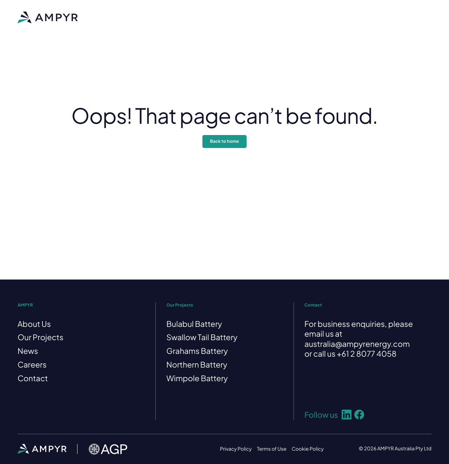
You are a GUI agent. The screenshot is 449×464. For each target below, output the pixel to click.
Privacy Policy (236, 448)
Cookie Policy (308, 448)
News (230, 17)
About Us (153, 17)
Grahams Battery (197, 351)
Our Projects (193, 17)
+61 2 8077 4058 (366, 353)
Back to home (224, 141)
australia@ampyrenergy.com (357, 344)
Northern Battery (196, 364)
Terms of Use (271, 448)
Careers (262, 17)
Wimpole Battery (197, 378)
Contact (297, 17)
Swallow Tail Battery (201, 337)
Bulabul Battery (194, 324)
